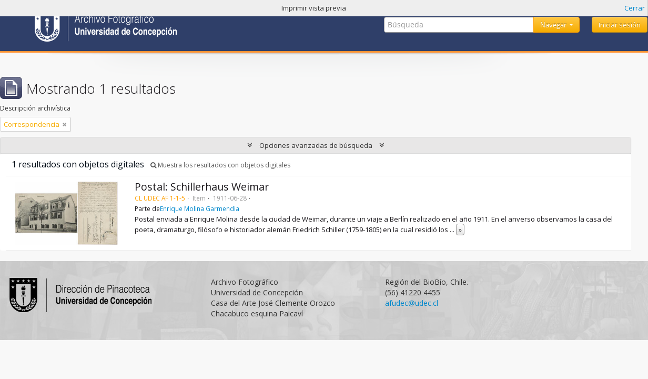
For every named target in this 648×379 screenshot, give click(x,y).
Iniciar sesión (620, 24)
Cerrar (634, 8)
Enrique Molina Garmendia (199, 208)
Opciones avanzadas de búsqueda (316, 145)
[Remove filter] (65, 124)
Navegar (554, 24)
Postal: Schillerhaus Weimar (202, 186)
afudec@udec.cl (411, 303)
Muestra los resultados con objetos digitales (220, 165)
